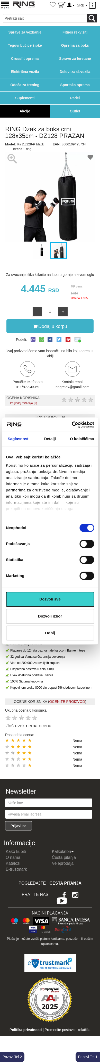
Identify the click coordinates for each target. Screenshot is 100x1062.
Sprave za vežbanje (24, 32)
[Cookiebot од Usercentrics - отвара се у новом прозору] (72, 424)
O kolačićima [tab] (82, 439)
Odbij (50, 633)
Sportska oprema (75, 85)
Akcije (25, 111)
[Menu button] (5, 4)
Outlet (75, 111)
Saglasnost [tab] (18, 439)
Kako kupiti (16, 851)
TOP (93, 1041)
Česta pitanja (64, 857)
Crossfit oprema (25, 58)
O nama (13, 857)
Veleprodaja (63, 863)
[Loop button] (92, 18)
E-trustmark (16, 869)
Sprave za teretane (75, 58)
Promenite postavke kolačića (67, 1030)
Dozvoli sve (50, 599)
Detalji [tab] (50, 439)
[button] (10, 196)
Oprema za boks (75, 45)
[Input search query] (45, 18)
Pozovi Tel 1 (87, 1057)
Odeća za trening (24, 85)
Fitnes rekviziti (74, 32)
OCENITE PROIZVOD (67, 701)
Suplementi (24, 98)
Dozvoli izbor (50, 616)
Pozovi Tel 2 (12, 1057)
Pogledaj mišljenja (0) (23, 403)
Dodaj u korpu (50, 326)
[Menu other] (93, 5)
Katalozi (13, 863)
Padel (75, 98)
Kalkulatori (63, 851)
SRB (82, 5)
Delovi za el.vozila (75, 72)
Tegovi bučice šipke (25, 45)
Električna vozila (25, 72)
